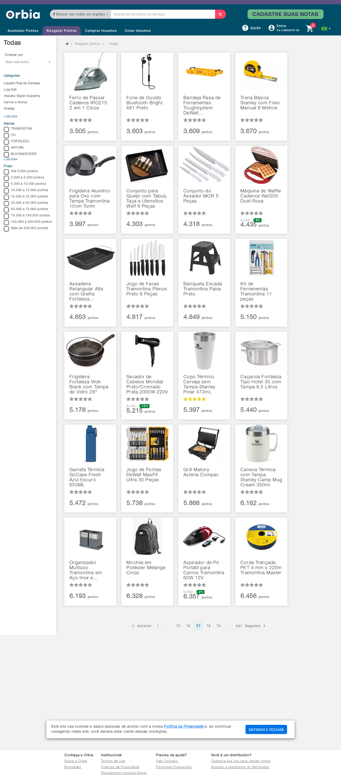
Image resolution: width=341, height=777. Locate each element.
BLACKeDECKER (20, 154)
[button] (326, 28)
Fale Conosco (167, 761)
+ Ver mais (10, 116)
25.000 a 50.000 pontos (26, 203)
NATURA (14, 148)
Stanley (9, 108)
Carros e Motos (15, 102)
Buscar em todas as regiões (80, 14)
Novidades (72, 767)
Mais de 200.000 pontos (26, 228)
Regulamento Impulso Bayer (124, 773)
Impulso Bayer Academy (22, 96)
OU (10, 135)
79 (218, 626)
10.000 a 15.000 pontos (26, 190)
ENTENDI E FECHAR (266, 729)
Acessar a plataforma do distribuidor (240, 767)
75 (178, 626)
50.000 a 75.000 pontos (26, 209)
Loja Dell (10, 89)
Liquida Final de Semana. (22, 83)
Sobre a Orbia (75, 761)
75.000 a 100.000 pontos (27, 216)
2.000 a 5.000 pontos (24, 178)
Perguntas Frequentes (174, 767)
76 (188, 626)
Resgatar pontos (87, 44)
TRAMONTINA (18, 129)
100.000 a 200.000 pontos (28, 222)
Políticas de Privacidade (120, 767)
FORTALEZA (16, 142)
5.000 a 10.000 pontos (25, 184)
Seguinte (256, 625)
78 (208, 626)
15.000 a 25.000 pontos (26, 197)
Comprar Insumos (101, 31)
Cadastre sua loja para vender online (241, 761)
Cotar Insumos (138, 31)
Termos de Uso (113, 761)
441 (239, 626)
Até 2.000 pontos (21, 171)
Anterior (141, 625)
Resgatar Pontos (62, 31)
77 (198, 626)
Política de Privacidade (183, 727)
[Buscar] (220, 14)
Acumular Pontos (23, 31)
